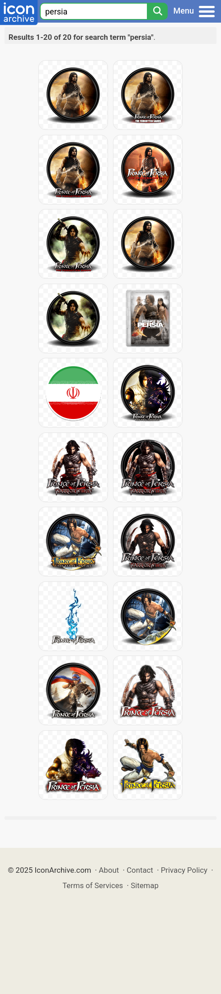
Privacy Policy (184, 870)
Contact (140, 870)
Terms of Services (92, 885)
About (109, 870)
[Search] (157, 11)
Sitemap (145, 885)
